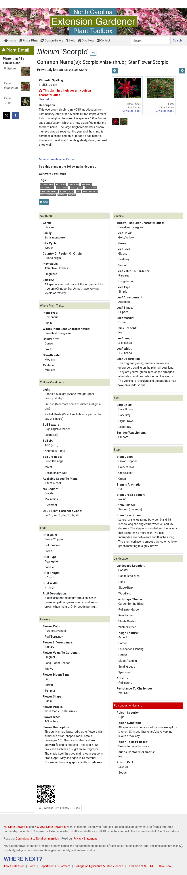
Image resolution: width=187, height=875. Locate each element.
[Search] (150, 40)
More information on (57, 159)
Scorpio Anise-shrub (103, 62)
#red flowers (87, 184)
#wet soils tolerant (47, 195)
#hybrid (72, 195)
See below (46, 99)
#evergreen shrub (90, 191)
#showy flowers (46, 184)
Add (44, 201)
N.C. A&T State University (50, 827)
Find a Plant (28, 40)
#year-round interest (48, 191)
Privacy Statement (85, 838)
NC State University (16, 827)
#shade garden (76, 188)
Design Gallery (52, 40)
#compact (62, 195)
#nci (78, 191)
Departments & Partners (54, 866)
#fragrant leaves (47, 188)
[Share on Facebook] (15, 115)
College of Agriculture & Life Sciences (99, 866)
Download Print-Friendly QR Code (59, 807)
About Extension (14, 866)
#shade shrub (62, 188)
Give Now (86, 40)
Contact (103, 40)
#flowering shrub (67, 191)
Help (70, 40)
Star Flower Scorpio (148, 62)
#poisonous (61, 184)
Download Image (132, 110)
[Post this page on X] (6, 115)
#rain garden (73, 184)
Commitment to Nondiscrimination (37, 838)
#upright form (90, 188)
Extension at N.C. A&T (141, 866)
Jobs (32, 866)
